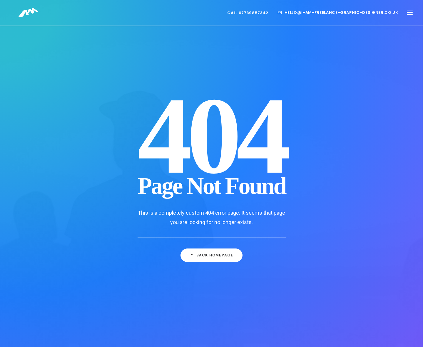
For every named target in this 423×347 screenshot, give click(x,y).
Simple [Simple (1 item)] (319, 297)
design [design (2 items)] (343, 260)
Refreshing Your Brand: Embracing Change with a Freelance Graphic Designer (167, 300)
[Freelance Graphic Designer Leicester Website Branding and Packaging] (26, 15)
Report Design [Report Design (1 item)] (325, 288)
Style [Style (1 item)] (356, 297)
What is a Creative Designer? (161, 258)
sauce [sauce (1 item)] (351, 288)
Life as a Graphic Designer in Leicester (161, 276)
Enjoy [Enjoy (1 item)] (362, 260)
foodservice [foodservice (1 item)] (324, 269)
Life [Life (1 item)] (345, 269)
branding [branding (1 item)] (321, 260)
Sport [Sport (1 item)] (338, 297)
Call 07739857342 (247, 15)
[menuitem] (249, 15)
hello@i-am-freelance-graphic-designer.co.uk (341, 15)
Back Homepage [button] (211, 191)
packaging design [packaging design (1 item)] (328, 279)
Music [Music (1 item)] (362, 269)
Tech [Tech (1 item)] (317, 307)
